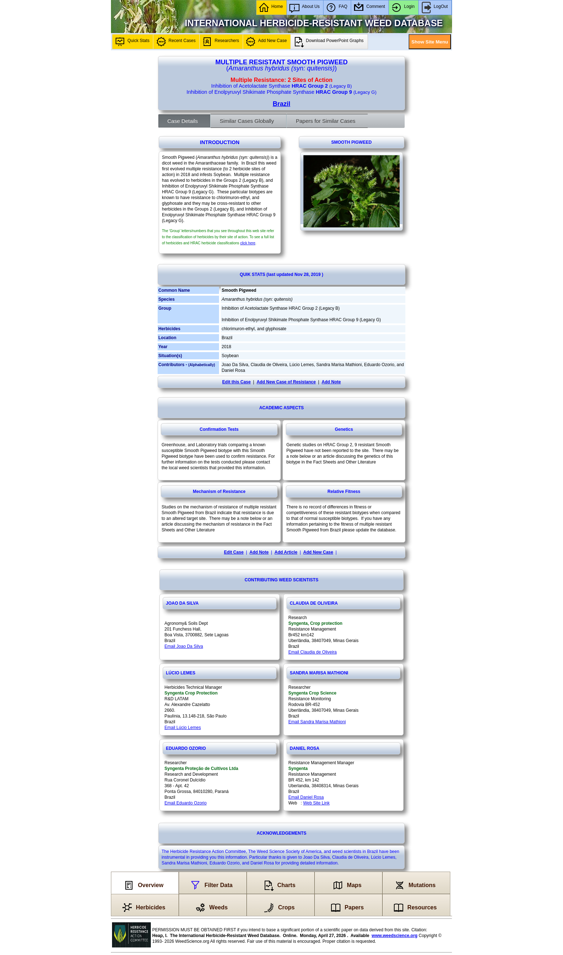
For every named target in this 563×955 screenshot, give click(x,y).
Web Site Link (316, 803)
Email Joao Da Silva (183, 646)
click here (247, 243)
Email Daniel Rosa (306, 797)
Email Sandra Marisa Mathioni (317, 721)
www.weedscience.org (395, 935)
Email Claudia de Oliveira (312, 652)
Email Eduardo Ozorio (185, 803)
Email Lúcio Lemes (182, 727)
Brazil (281, 103)
